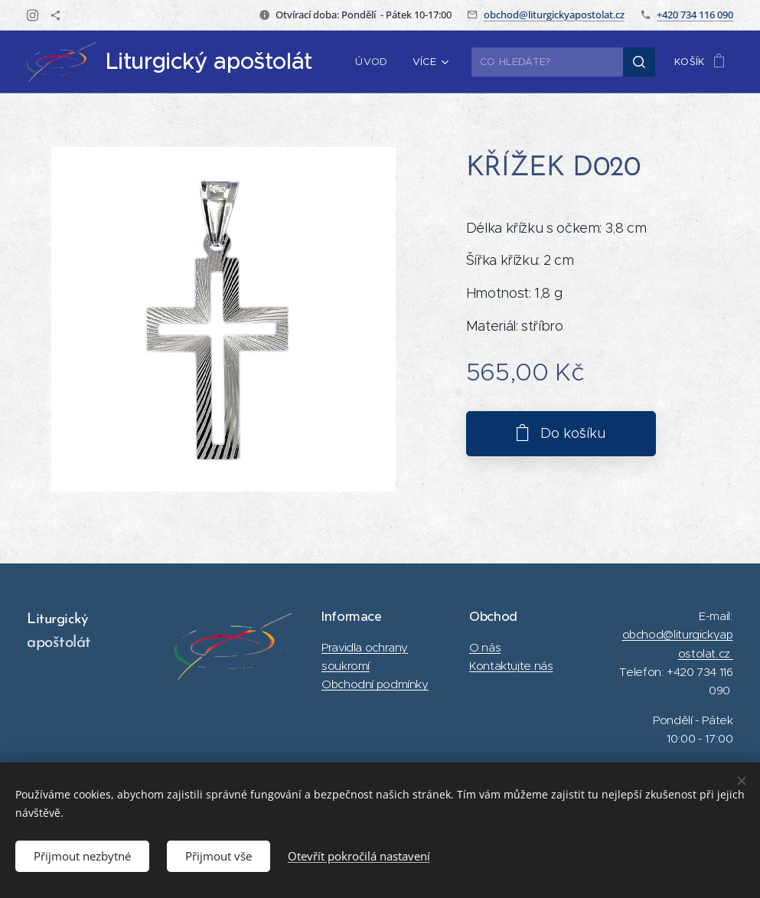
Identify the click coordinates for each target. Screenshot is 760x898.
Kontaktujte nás (511, 665)
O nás (485, 647)
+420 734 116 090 (695, 14)
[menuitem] (376, 62)
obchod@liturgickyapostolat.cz (554, 14)
